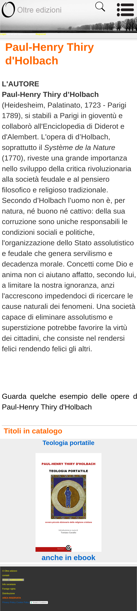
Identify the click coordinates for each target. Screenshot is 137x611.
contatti (5, 575)
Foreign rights (8, 589)
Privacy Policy (9, 602)
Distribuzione (8, 593)
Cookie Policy (22, 602)
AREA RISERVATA (11, 598)
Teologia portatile (68, 442)
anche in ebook (68, 557)
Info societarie (9, 584)
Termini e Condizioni (40, 602)
